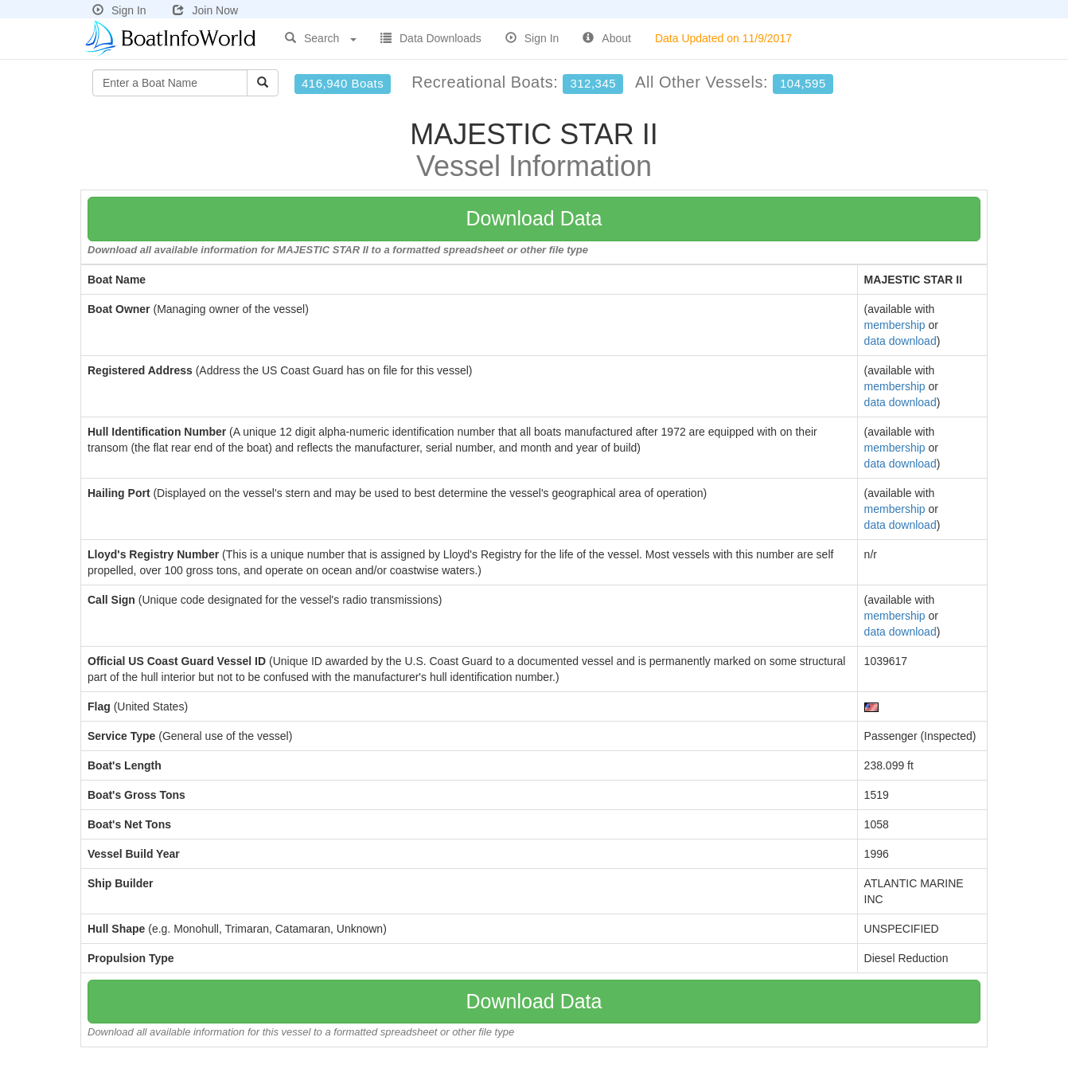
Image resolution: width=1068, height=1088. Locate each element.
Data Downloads (430, 38)
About (607, 38)
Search (321, 38)
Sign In (119, 10)
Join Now (205, 10)
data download (900, 341)
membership (895, 325)
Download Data (534, 218)
